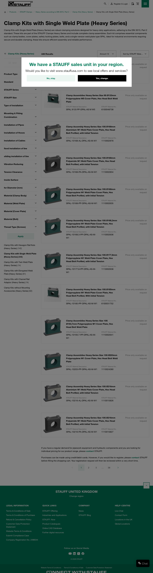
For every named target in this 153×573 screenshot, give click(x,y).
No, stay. (51, 78)
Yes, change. (102, 78)
